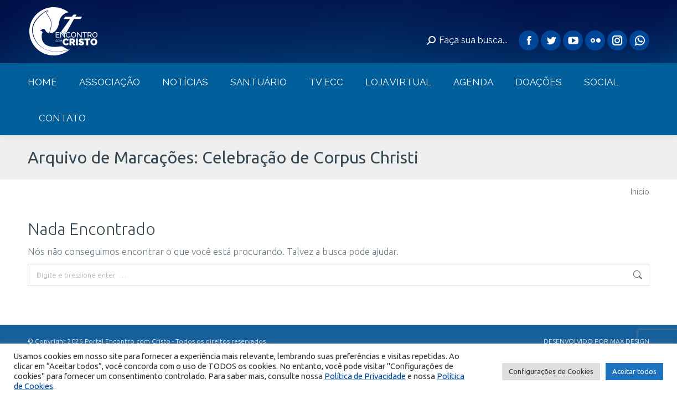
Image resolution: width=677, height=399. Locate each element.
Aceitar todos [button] (634, 371)
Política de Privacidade (365, 376)
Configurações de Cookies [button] (551, 371)
